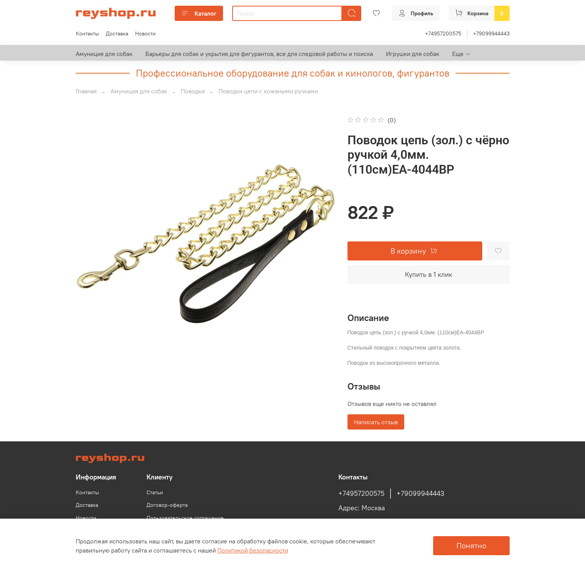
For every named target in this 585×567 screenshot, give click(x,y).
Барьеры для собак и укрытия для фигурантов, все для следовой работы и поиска (259, 53)
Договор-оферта (167, 505)
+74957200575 (443, 33)
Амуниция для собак (104, 53)
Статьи (155, 492)
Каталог (199, 13)
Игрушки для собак (412, 53)
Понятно (471, 545)
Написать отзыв (376, 422)
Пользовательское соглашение (185, 517)
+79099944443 (491, 33)
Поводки (193, 91)
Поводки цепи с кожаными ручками (268, 91)
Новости (145, 33)
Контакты (87, 33)
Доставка (117, 33)
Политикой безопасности (252, 550)
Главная (86, 91)
